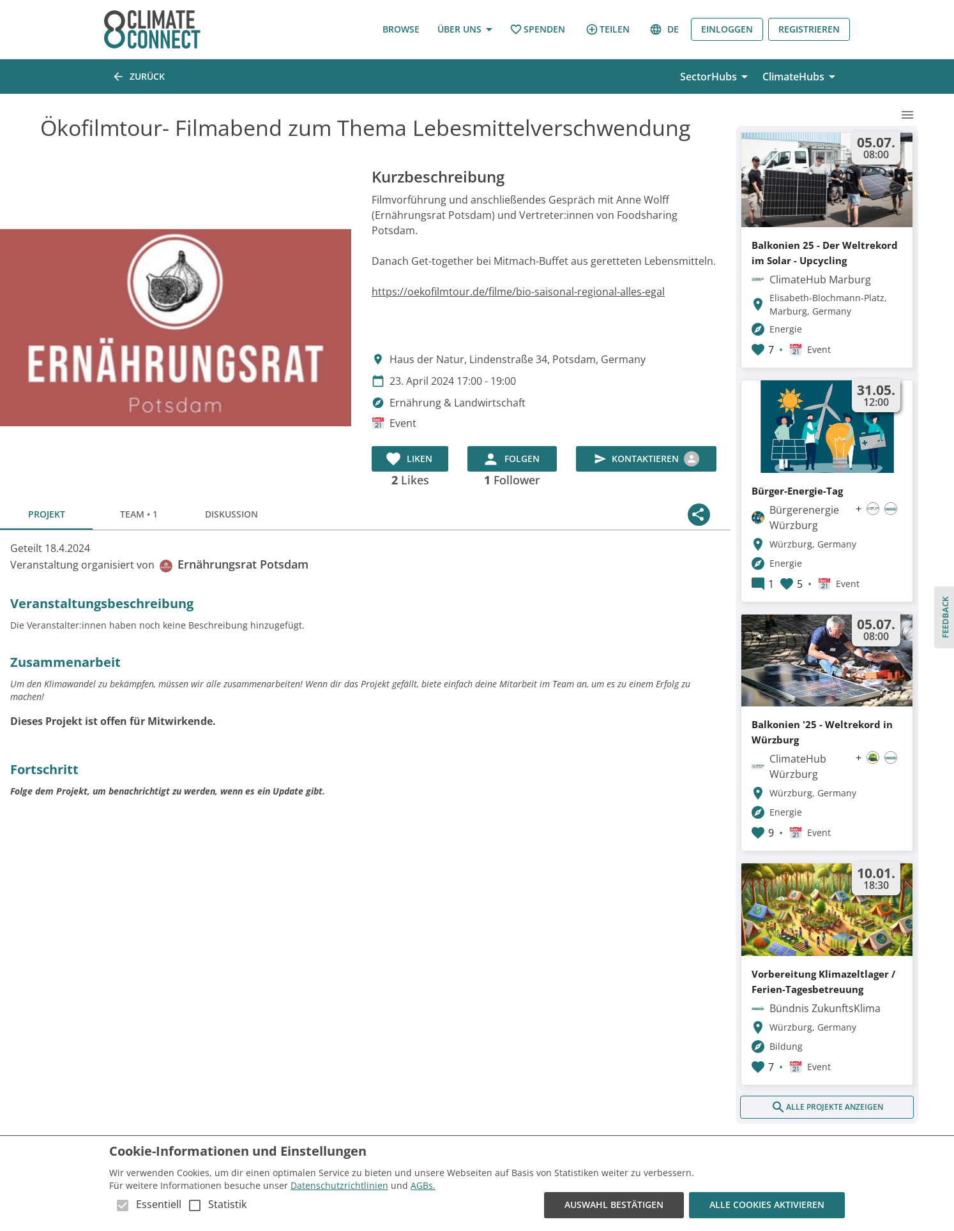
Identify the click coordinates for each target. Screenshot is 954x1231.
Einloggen (727, 30)
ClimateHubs (801, 76)
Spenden (537, 29)
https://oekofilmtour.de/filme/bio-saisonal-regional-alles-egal (518, 292)
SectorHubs (716, 76)
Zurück (139, 76)
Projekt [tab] (46, 514)
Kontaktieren (646, 459)
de (665, 29)
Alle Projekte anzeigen (827, 1107)
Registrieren (809, 30)
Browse (401, 29)
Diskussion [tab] (231, 514)
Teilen (607, 29)
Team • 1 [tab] (139, 514)
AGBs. (423, 1185)
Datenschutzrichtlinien (339, 1185)
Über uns (464, 29)
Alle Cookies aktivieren (767, 1205)
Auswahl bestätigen (614, 1205)
